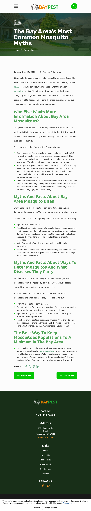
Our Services (45, 469)
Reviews (45, 473)
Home (45, 450)
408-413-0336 (45, 414)
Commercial (45, 464)
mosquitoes (19, 91)
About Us (45, 455)
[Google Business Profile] (48, 485)
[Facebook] (42, 485)
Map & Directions (45, 437)
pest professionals (47, 351)
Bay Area (18, 87)
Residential (46, 460)
